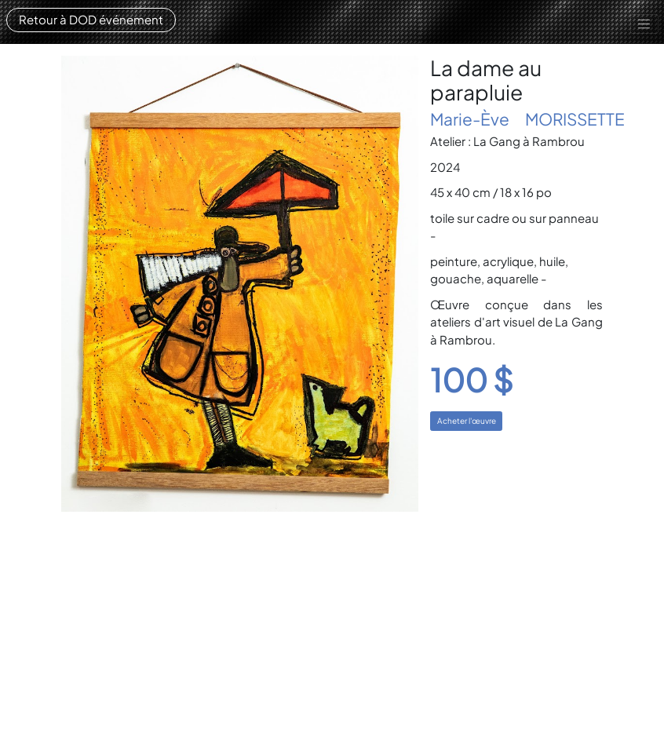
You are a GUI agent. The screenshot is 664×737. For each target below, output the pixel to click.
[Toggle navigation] (644, 24)
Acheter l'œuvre (466, 420)
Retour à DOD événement (91, 19)
